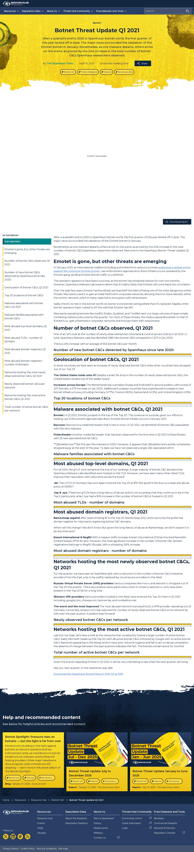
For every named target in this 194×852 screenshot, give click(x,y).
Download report (176, 221)
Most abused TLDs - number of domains (23, 339)
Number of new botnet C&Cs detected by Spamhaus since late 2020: (25, 276)
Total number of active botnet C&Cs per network (26, 408)
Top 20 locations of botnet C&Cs (24, 295)
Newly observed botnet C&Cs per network (25, 385)
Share (142, 63)
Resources (12, 11)
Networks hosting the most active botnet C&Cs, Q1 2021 (25, 397)
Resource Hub (38, 800)
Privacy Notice (10, 848)
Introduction (12, 241)
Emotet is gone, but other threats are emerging (27, 251)
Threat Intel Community (78, 11)
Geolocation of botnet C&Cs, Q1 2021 (26, 287)
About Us (54, 11)
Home (6, 800)
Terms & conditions (46, 848)
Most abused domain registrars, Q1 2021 (25, 351)
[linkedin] (13, 836)
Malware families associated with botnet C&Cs (24, 316)
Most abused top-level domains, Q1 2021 (26, 328)
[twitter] (5, 836)
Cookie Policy (27, 848)
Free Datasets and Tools (111, 11)
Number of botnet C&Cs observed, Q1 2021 (27, 262)
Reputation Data (33, 11)
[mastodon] (20, 836)
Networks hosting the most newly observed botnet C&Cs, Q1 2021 (25, 374)
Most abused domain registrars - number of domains (24, 362)
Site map (63, 848)
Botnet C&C (58, 800)
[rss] (27, 836)
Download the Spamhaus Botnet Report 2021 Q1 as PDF (88, 674)
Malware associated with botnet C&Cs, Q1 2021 (24, 305)
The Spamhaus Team (60, 63)
